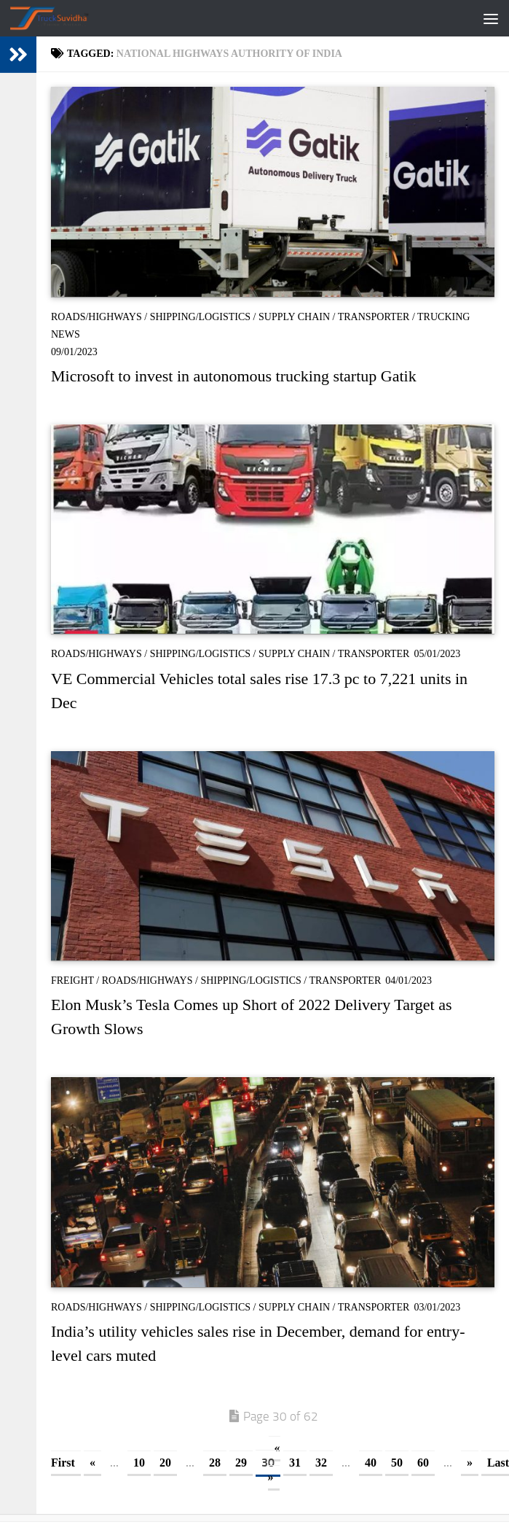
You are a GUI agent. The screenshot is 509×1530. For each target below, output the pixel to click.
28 (215, 1462)
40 (370, 1462)
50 (397, 1462)
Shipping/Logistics (200, 316)
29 (241, 1462)
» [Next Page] (470, 1462)
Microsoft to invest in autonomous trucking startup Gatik (234, 376)
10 (139, 1462)
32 (321, 1462)
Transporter (374, 316)
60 (423, 1462)
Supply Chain (294, 316)
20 (165, 1462)
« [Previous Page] (92, 1462)
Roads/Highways (96, 316)
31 (295, 1462)
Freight (72, 980)
